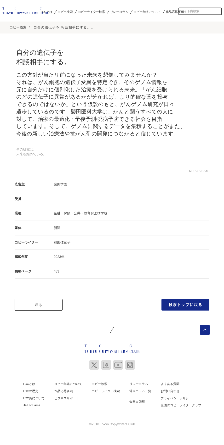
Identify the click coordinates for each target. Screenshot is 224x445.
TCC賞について (34, 397)
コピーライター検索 (91, 11)
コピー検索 (65, 11)
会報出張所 (137, 400)
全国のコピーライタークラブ (181, 404)
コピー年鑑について (147, 11)
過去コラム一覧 (140, 390)
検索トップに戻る (185, 304)
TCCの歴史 (31, 390)
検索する (218, 11)
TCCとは (46, 11)
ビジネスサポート (66, 397)
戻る (38, 304)
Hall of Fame (31, 404)
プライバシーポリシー (176, 397)
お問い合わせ (170, 390)
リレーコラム (119, 11)
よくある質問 (170, 383)
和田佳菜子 (62, 241)
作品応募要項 (175, 11)
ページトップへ (205, 329)
